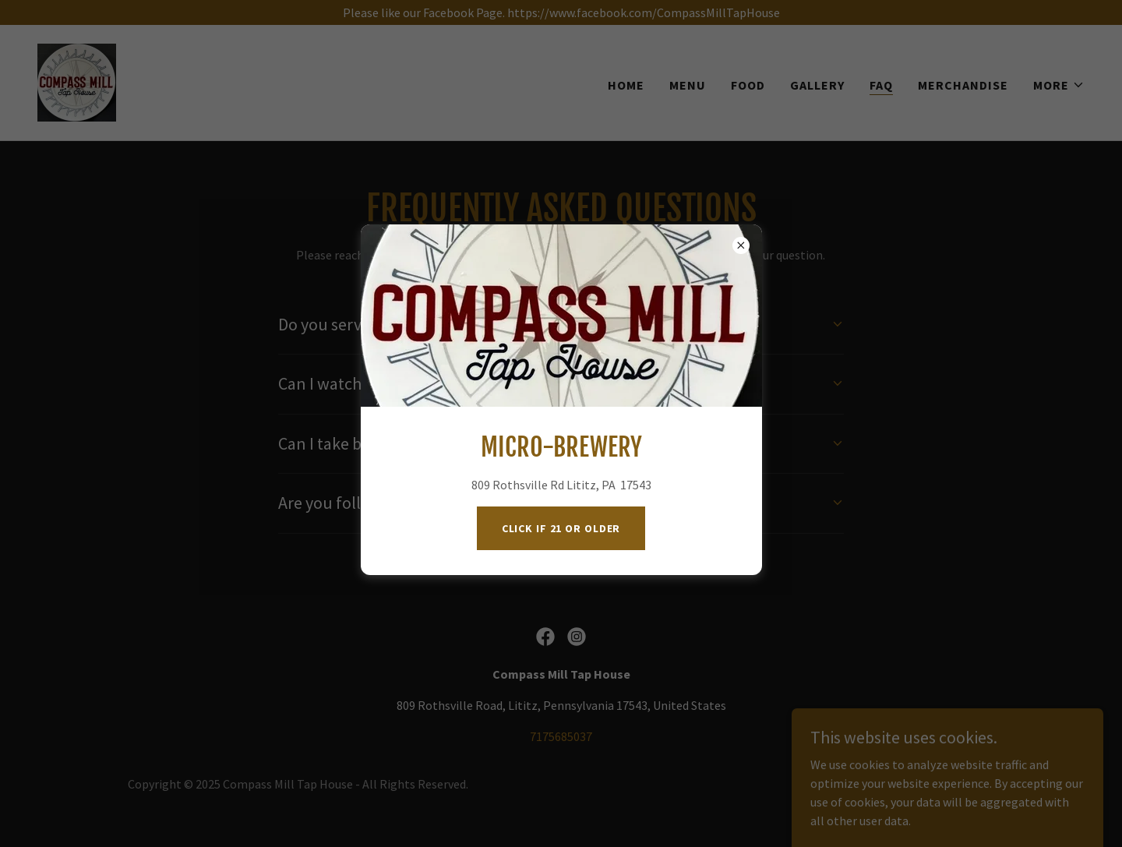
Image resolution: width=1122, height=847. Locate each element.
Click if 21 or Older (561, 528)
